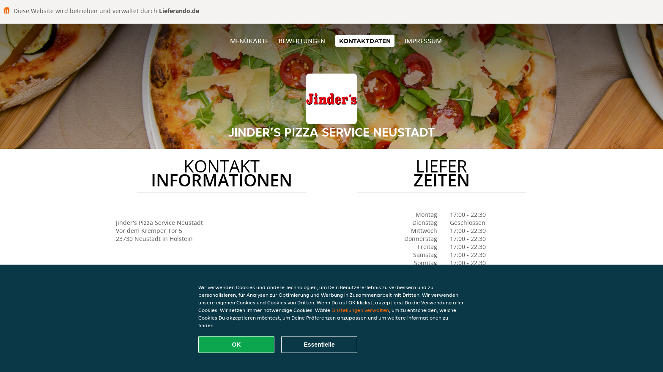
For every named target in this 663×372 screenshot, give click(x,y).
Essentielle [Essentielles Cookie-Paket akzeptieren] (319, 344)
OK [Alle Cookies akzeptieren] (236, 344)
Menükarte (249, 40)
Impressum (423, 40)
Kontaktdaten (365, 40)
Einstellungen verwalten (360, 310)
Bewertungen (302, 40)
